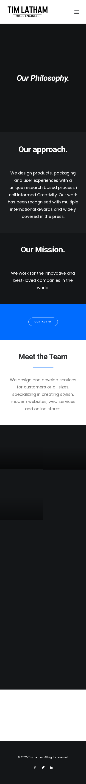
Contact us (43, 321)
